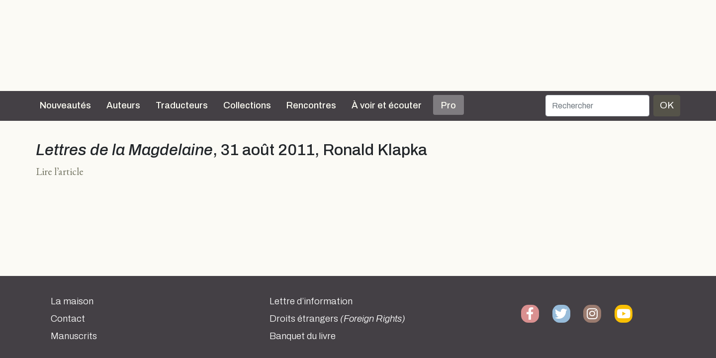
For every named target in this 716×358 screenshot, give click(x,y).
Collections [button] (247, 105)
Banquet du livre (302, 336)
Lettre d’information (311, 301)
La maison (72, 301)
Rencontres (311, 105)
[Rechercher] (597, 105)
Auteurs (123, 105)
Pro (448, 105)
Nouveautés (65, 105)
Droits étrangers (337, 319)
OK (667, 105)
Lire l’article (60, 171)
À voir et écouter (387, 105)
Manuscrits (74, 336)
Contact (68, 319)
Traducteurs (182, 105)
